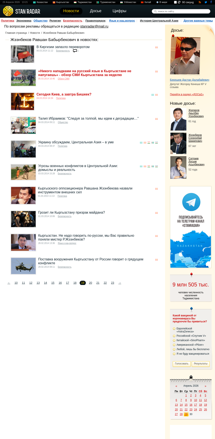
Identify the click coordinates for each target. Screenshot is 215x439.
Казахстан (42, 2)
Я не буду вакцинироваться (193, 353)
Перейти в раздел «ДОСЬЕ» (187, 94)
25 (200, 409)
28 (181, 414)
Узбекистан (130, 2)
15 (52, 282)
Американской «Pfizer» (190, 344)
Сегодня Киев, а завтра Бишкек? (64, 94)
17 (67, 282)
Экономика (23, 20)
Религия (55, 20)
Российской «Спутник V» (191, 335)
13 (38, 282)
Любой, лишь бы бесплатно (193, 349)
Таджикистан (85, 2)
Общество (41, 20)
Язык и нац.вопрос (122, 20)
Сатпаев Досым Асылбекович (196, 161)
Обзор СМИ (63, 79)
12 (30, 282)
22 (105, 282)
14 (45, 282)
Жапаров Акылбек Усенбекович (196, 113)
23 (112, 282)
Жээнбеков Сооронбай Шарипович (195, 138)
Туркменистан (107, 2)
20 (90, 282)
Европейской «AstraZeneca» (185, 330)
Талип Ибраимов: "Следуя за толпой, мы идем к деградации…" (88, 118)
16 (60, 282)
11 (23, 282)
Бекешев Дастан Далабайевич (189, 79)
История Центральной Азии (159, 20)
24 (195, 409)
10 (16, 282)
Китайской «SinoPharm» (191, 340)
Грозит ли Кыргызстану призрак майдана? (71, 212)
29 (186, 414)
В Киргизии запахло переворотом (63, 47)
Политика (7, 20)
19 (205, 404)
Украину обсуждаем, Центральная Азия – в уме (76, 142)
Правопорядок (95, 20)
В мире (163, 2)
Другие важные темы (198, 20)
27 (176, 414)
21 (97, 282)
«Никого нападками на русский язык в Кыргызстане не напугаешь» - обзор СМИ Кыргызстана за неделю (84, 73)
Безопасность (72, 20)
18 (74, 282)
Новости (35, 32)
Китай (148, 2)
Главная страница (16, 32)
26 (205, 409)
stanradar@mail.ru (94, 26)
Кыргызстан (62, 2)
